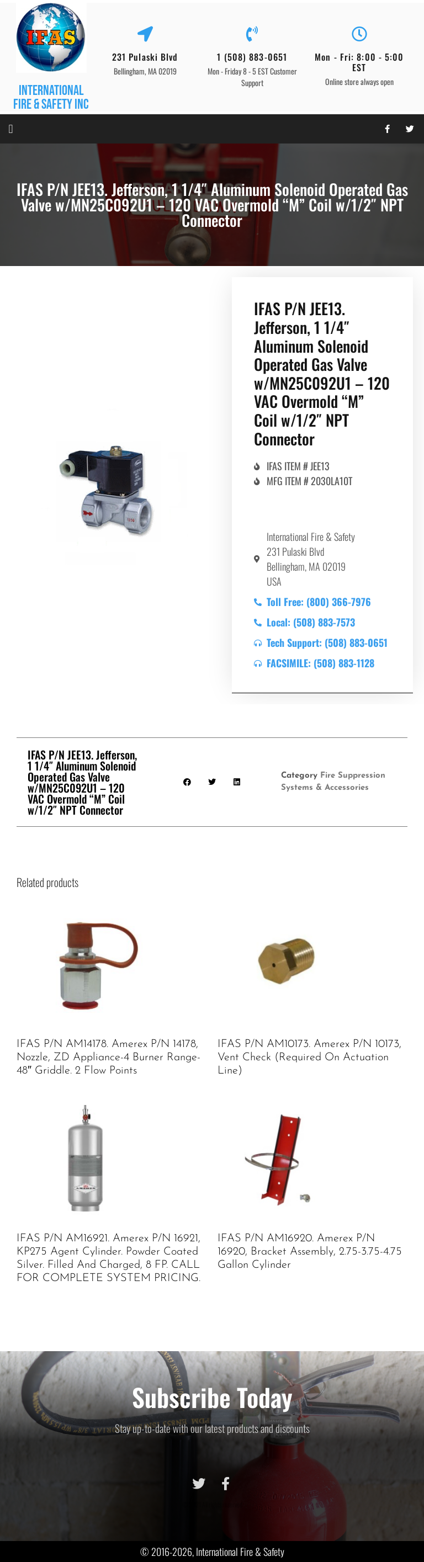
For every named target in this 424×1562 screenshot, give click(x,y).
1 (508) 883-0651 (252, 56)
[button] (11, 129)
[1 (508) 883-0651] (252, 34)
